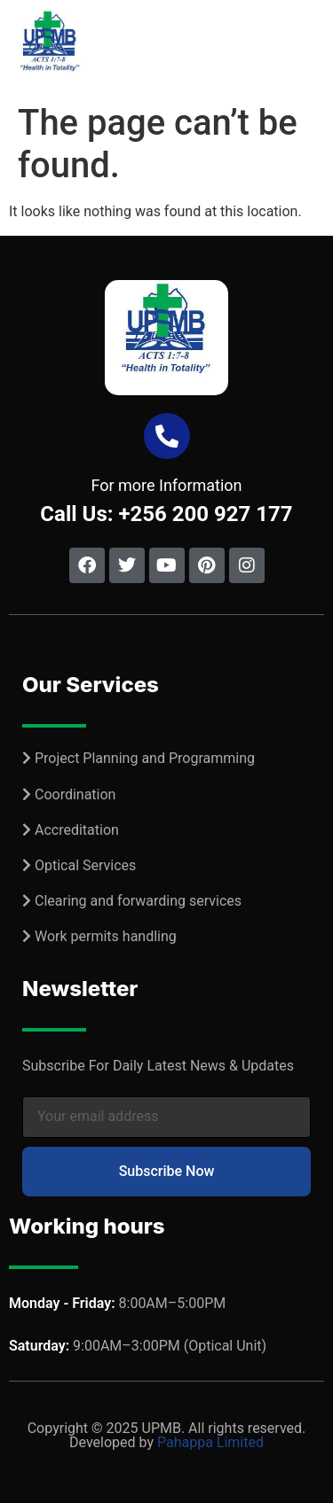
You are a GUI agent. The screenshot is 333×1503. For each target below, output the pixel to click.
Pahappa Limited (210, 1442)
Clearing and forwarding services (138, 900)
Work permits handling (106, 936)
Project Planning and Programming (145, 758)
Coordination (75, 794)
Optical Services (85, 865)
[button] (308, 48)
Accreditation (77, 830)
